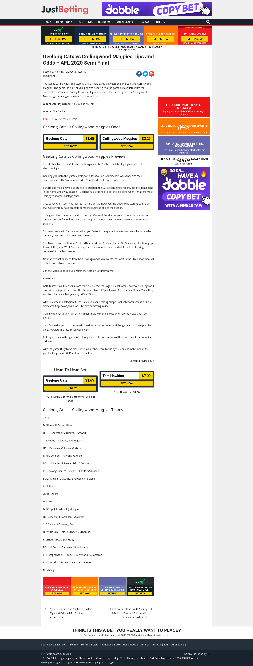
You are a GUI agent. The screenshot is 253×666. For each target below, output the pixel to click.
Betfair (84, 644)
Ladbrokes (61, 644)
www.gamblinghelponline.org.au (97, 662)
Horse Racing (64, 21)
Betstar (95, 644)
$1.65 (92, 396)
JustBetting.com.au (51, 654)
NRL (90, 21)
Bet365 (74, 644)
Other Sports (125, 21)
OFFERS (160, 21)
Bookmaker (120, 644)
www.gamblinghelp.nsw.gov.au (58, 662)
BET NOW (58, 39)
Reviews (144, 21)
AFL (81, 21)
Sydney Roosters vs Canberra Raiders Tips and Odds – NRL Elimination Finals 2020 (71, 613)
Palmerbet (144, 644)
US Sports (104, 21)
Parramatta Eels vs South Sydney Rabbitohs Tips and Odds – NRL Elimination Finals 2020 (128, 613)
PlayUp (157, 644)
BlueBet (106, 644)
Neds (133, 644)
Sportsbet (46, 644)
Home (47, 21)
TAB (166, 644)
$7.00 (136, 392)
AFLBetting (177, 644)
